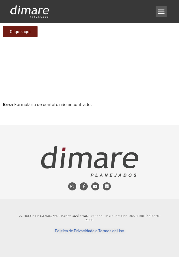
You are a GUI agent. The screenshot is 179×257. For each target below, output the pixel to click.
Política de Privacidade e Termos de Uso (89, 230)
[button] (161, 11)
